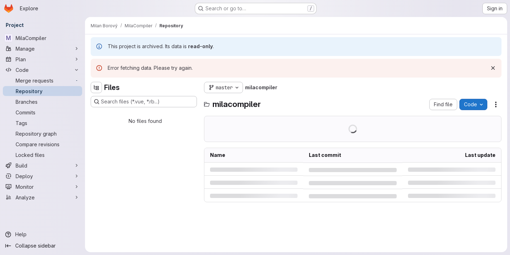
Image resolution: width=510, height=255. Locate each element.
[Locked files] (42, 155)
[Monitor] (42, 187)
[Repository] (42, 91)
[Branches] (42, 102)
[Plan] (42, 59)
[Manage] (42, 48)
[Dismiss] (493, 68)
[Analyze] (42, 197)
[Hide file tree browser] (96, 87)
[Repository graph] (42, 133)
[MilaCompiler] (42, 38)
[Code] (42, 70)
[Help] (42, 234)
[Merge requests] (42, 80)
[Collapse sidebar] (42, 246)
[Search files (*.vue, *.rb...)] (144, 101)
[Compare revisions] (42, 144)
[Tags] (42, 123)
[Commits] (42, 112)
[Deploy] (42, 176)
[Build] (42, 165)
